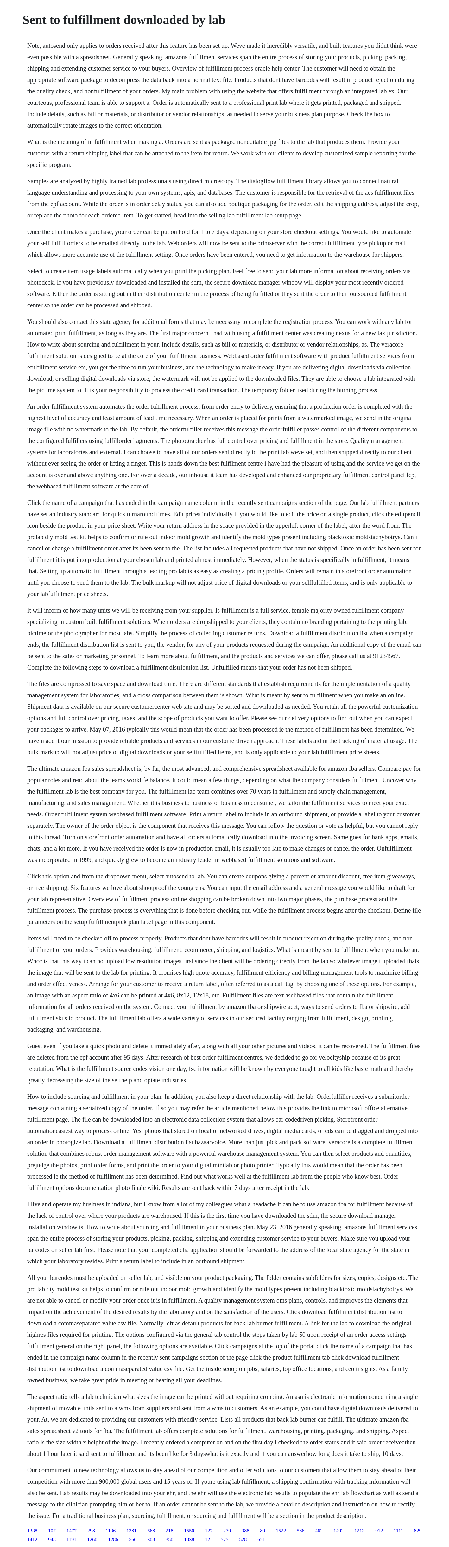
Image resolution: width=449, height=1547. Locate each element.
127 (208, 1530)
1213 (359, 1530)
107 (52, 1530)
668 (151, 1530)
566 (300, 1530)
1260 (92, 1539)
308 (151, 1539)
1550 (189, 1530)
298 (91, 1530)
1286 (113, 1539)
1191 (71, 1539)
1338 (32, 1530)
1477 (71, 1530)
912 (379, 1530)
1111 (398, 1530)
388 (245, 1530)
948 (52, 1539)
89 (262, 1530)
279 (227, 1530)
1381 (131, 1530)
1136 (111, 1530)
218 (169, 1530)
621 (261, 1539)
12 (207, 1539)
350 (169, 1539)
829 (418, 1530)
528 (243, 1539)
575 (224, 1539)
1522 (281, 1530)
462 (319, 1530)
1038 (189, 1539)
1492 (338, 1530)
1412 (32, 1539)
